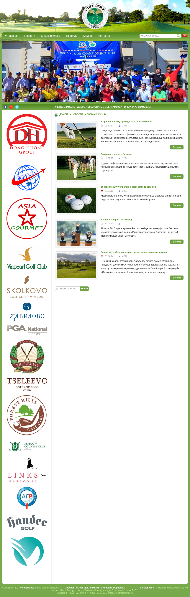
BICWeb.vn (146, 587)
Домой (63, 114)
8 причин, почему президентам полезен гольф (126, 121)
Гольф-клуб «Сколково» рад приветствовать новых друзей (134, 252)
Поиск (84, 288)
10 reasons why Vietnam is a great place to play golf (128, 187)
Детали (177, 147)
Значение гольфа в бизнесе (116, 154)
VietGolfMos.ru (28, 587)
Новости (77, 114)
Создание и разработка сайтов (172, 587)
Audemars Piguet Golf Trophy (116, 219)
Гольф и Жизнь (96, 114)
